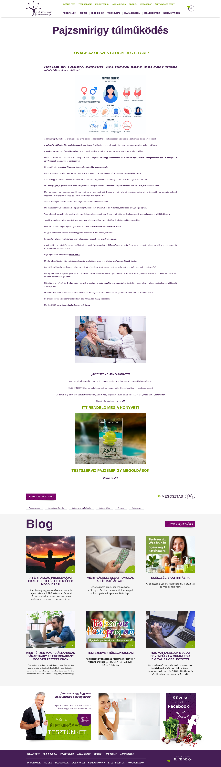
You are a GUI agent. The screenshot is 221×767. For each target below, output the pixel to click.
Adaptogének (34, 508)
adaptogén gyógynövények (78, 305)
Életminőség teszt (164, 4)
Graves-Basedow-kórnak (104, 226)
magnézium (121, 283)
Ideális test (69, 4)
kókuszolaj (112, 245)
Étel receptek (152, 13)
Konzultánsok (171, 13)
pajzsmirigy (51, 139)
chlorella (100, 245)
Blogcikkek (97, 13)
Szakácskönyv (132, 13)
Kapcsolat (146, 4)
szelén (108, 283)
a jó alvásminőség (92, 299)
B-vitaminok (72, 283)
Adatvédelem (127, 754)
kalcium (92, 283)
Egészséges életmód (56, 508)
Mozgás (121, 508)
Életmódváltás (104, 508)
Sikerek (133, 4)
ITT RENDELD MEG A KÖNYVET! (110, 407)
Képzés (83, 13)
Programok (69, 13)
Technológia (85, 4)
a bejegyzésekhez (41, 496)
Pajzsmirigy (136, 508)
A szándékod (119, 4)
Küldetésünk (102, 4)
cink (100, 283)
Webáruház (113, 13)
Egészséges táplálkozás (81, 508)
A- (56, 283)
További (180, 524)
